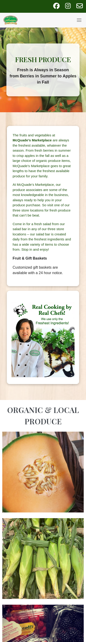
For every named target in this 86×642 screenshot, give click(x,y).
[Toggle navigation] (79, 20)
